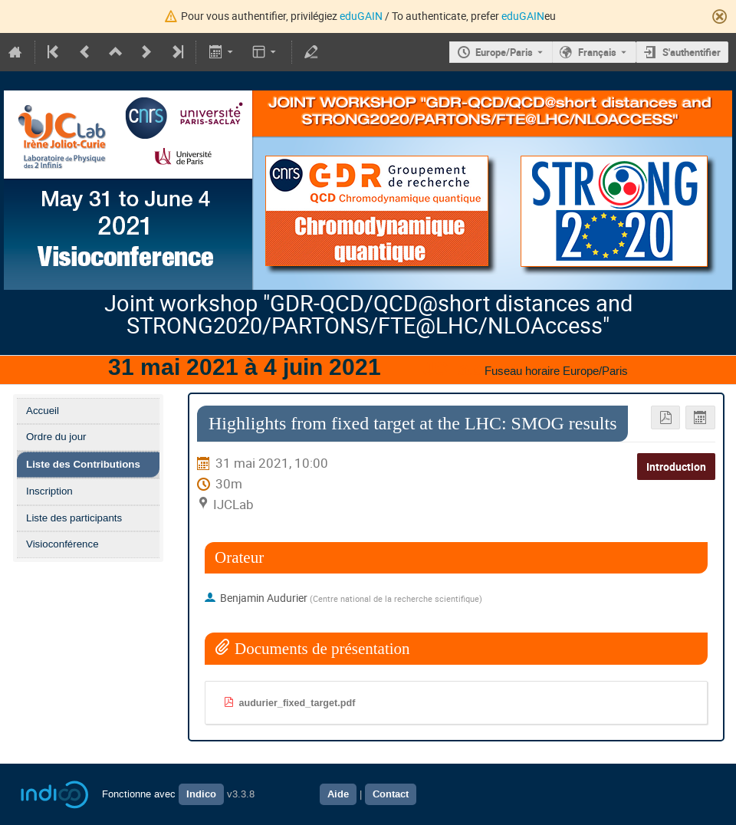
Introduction (676, 466)
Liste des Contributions (83, 464)
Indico (201, 794)
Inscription (49, 491)
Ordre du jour (56, 436)
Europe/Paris (504, 52)
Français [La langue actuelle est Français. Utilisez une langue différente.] (597, 52)
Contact (391, 794)
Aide (338, 794)
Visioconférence (62, 544)
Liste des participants (74, 518)
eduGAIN (361, 15)
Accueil (42, 410)
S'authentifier (691, 52)
